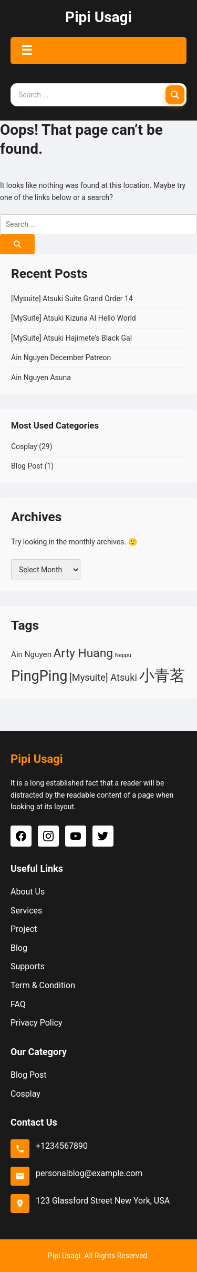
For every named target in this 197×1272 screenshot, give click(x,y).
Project (24, 929)
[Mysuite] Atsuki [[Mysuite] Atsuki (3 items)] (103, 677)
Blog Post (27, 466)
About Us (28, 892)
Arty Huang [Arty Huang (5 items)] (83, 653)
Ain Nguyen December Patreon (61, 357)
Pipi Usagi (98, 17)
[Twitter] (102, 836)
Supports (28, 966)
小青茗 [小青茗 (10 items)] (162, 675)
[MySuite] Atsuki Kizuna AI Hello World (73, 318)
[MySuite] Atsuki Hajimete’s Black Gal (71, 338)
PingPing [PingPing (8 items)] (39, 676)
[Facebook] (21, 836)
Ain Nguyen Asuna (41, 377)
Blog (19, 948)
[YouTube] (75, 836)
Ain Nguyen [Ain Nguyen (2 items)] (31, 654)
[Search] (174, 94)
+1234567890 (62, 1146)
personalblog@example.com (89, 1173)
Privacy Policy (37, 1023)
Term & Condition (43, 985)
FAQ (18, 1004)
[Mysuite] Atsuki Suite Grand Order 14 (72, 298)
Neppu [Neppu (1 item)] (123, 655)
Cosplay (24, 446)
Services (26, 911)
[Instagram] (48, 836)
